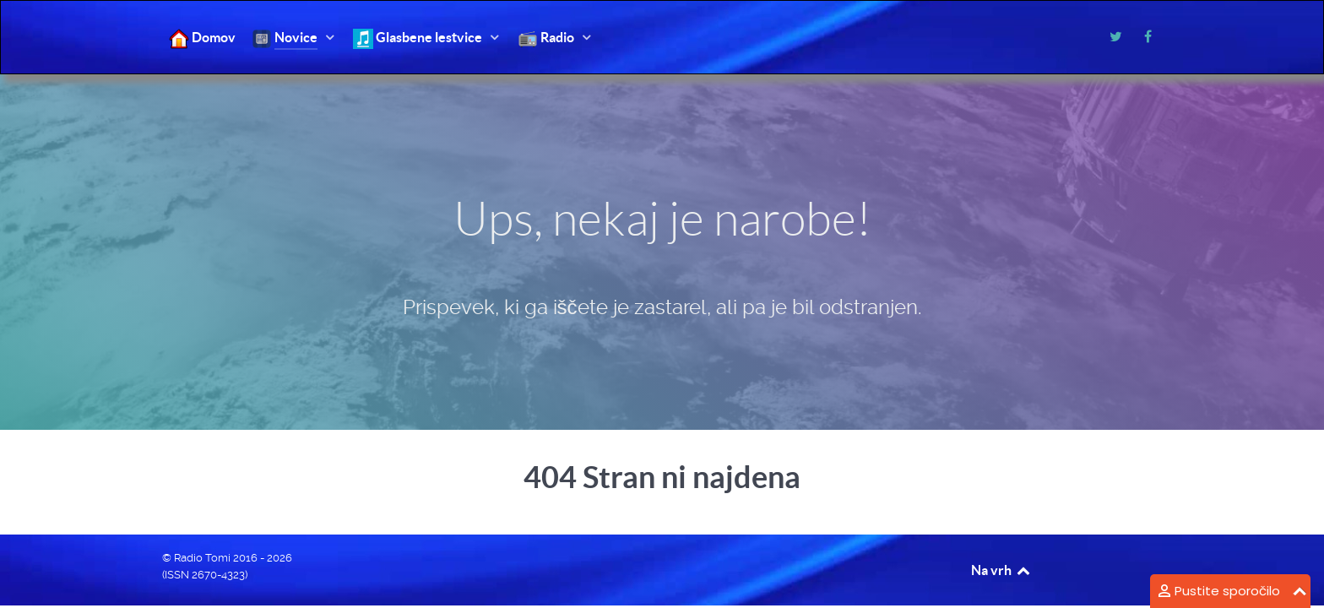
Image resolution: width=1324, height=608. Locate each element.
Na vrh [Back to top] (1001, 570)
